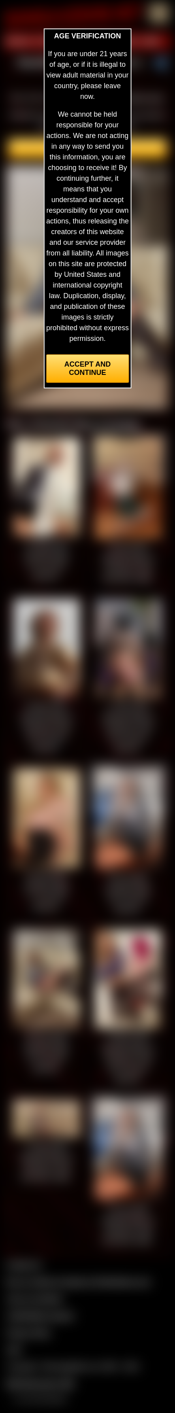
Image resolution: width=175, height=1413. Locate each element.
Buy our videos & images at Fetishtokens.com (78, 1282)
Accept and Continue (87, 368)
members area (140, 98)
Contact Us (23, 1265)
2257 (14, 1350)
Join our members (34, 1299)
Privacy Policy (28, 1333)
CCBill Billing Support (40, 1316)
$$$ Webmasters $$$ (40, 1384)
